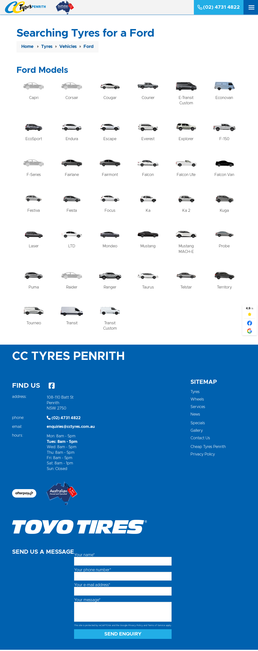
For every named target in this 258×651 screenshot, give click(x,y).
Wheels (197, 400)
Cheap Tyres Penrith (208, 448)
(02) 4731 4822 (218, 7)
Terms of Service (156, 626)
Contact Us (200, 439)
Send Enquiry (123, 635)
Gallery (196, 432)
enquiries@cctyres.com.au (71, 428)
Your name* (84, 556)
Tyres (195, 393)
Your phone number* (92, 571)
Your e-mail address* (92, 586)
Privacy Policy (202, 455)
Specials (197, 424)
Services (197, 408)
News (195, 415)
